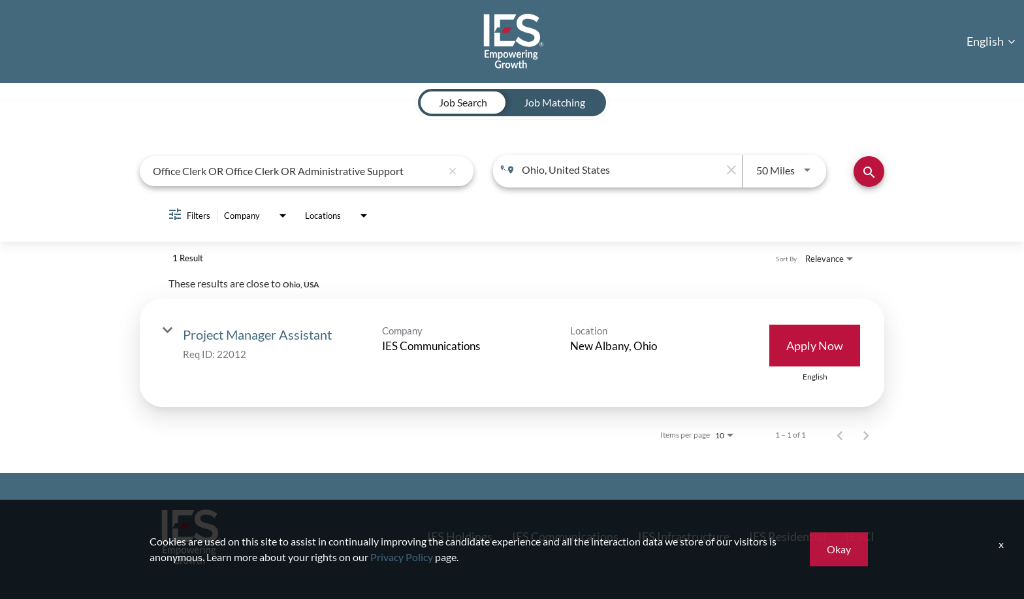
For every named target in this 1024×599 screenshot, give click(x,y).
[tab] (463, 102)
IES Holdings (459, 535)
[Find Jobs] (869, 170)
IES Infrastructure (683, 535)
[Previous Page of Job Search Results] (840, 434)
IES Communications (565, 535)
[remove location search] (729, 169)
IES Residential (787, 535)
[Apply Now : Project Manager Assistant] (814, 345)
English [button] (991, 40)
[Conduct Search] (869, 170)
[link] (512, 352)
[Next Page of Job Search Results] (866, 434)
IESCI (860, 535)
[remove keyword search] (452, 170)
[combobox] (297, 170)
